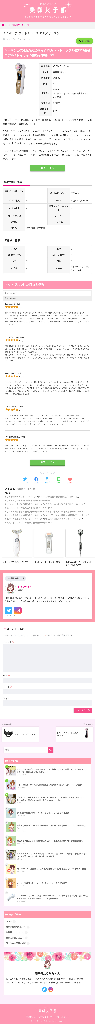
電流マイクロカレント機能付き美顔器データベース (29, 522)
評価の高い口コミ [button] (11, 293)
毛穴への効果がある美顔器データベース (24, 519)
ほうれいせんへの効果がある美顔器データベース (28, 508)
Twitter (8, 615)
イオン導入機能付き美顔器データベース (65, 511)
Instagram (17, 615)
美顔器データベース (26, 489)
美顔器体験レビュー (17, 938)
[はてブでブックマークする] (47, 480)
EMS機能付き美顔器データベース (21, 497)
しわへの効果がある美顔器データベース (24, 504)
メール (7, 687)
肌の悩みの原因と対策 (18, 943)
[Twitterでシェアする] (25, 480)
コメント (8, 642)
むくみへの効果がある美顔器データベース (25, 511)
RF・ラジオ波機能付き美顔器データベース (59, 497)
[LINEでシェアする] (58, 480)
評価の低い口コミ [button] (11, 298)
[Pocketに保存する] (70, 480)
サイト (6, 698)
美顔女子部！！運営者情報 (37, 1017)
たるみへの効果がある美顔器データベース (64, 504)
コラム (11, 921)
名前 (6, 676)
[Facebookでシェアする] (36, 480)
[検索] (50, 750)
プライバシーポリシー (59, 1017)
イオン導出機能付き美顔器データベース (24, 515)
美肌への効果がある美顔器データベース (63, 519)
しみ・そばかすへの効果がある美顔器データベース (29, 500)
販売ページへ (47, 168)
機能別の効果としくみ (18, 927)
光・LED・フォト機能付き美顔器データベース (66, 515)
